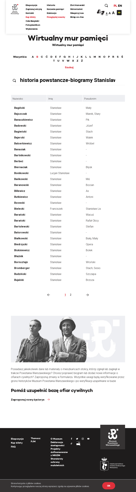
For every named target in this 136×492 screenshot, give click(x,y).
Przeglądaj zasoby (56, 17)
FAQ (13, 446)
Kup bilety (31, 17)
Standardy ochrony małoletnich (57, 462)
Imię (50, 98)
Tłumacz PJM (35, 440)
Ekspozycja (31, 5)
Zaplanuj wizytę (34, 9)
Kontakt (30, 13)
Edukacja (52, 13)
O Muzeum (56, 438)
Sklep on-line (77, 17)
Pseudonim (90, 98)
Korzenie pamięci (55, 9)
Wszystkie (20, 57)
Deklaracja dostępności (57, 444)
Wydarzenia (32, 29)
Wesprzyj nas (77, 13)
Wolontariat (76, 9)
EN (120, 6)
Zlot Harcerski (77, 5)
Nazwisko (18, 98)
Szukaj (69, 67)
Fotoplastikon (33, 25)
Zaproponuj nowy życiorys (28, 399)
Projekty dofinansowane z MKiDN (59, 452)
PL (115, 6)
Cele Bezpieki (32, 21)
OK (108, 485)
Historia (51, 5)
